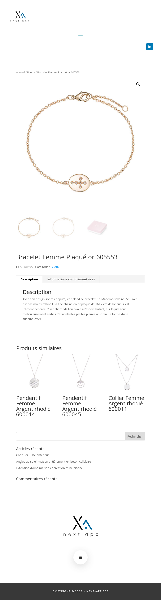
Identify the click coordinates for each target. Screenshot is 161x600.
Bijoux (31, 72)
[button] (138, 84)
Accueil (20, 72)
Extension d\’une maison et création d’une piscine (49, 468)
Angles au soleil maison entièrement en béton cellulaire (53, 461)
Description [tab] (29, 279)
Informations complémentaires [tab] (71, 279)
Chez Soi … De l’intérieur (32, 455)
